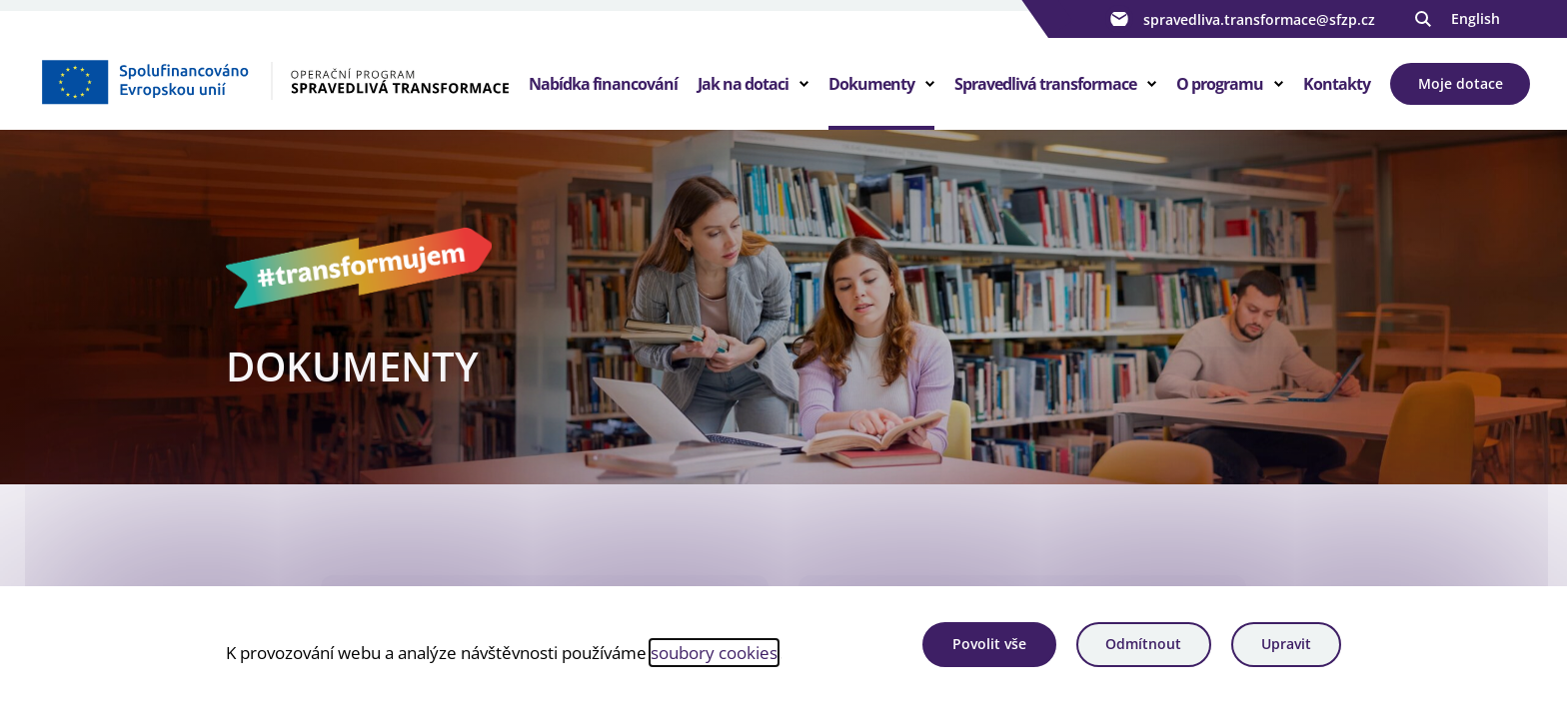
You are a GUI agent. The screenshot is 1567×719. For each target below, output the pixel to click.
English (1475, 18)
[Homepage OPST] (274, 81)
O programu (1219, 84)
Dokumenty (871, 84)
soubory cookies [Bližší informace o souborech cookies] (714, 652)
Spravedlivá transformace (1045, 84)
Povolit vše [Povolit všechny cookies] (989, 643)
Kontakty (1336, 84)
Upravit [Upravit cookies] (1286, 643)
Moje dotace (1460, 83)
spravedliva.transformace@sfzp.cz (1240, 19)
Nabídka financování (603, 84)
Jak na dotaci (743, 84)
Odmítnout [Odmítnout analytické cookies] (1143, 643)
